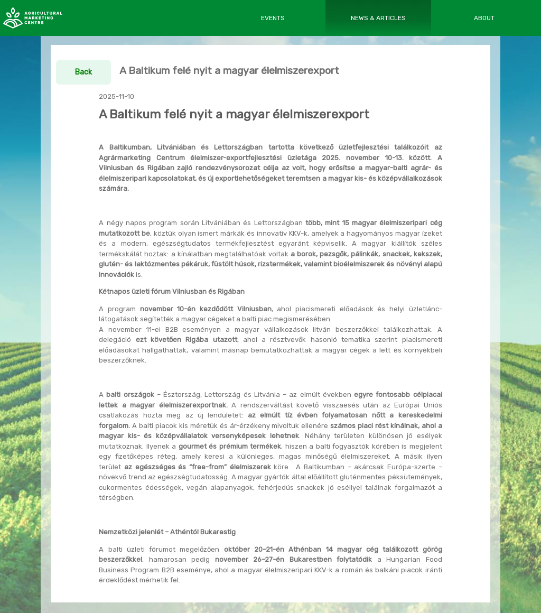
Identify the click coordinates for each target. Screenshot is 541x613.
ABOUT (484, 18)
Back (83, 72)
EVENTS (273, 18)
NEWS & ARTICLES (378, 18)
